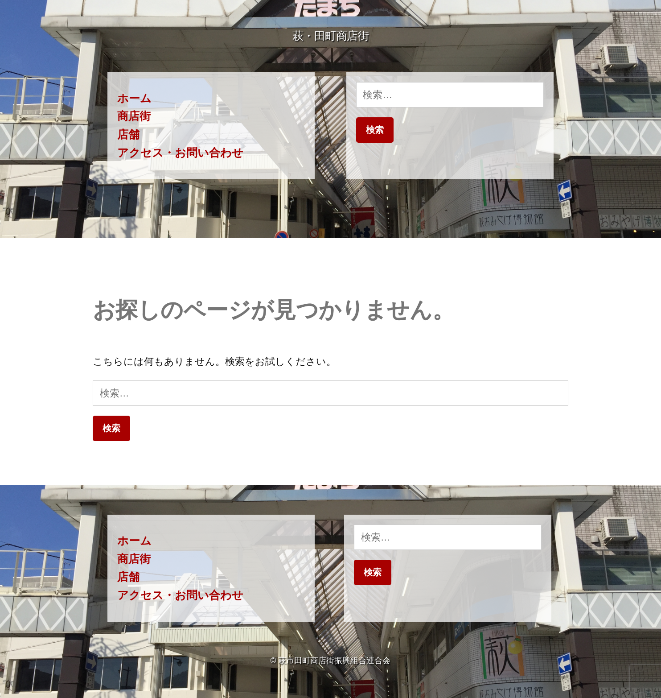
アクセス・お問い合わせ (180, 153)
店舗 (128, 134)
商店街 (134, 116)
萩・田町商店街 (330, 36)
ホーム (134, 98)
